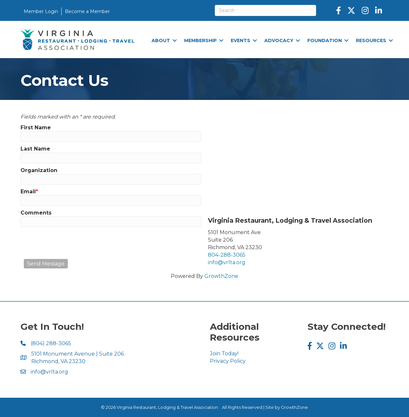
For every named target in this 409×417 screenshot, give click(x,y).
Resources (371, 40)
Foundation (324, 40)
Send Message (46, 264)
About (161, 40)
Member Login (41, 11)
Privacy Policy (228, 361)
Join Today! (224, 353)
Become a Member (87, 11)
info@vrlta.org (226, 262)
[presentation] (73, 243)
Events (240, 40)
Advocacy (278, 40)
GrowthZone (221, 276)
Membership (200, 40)
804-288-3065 (226, 255)
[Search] (265, 10)
